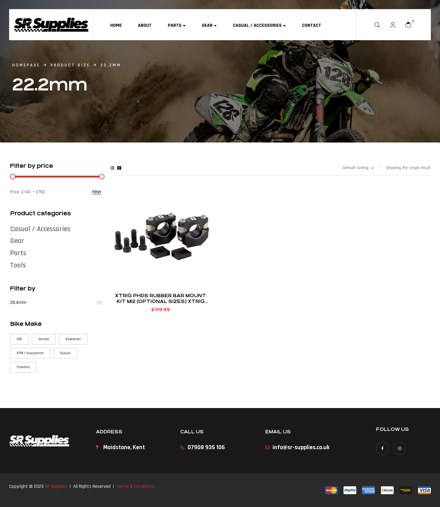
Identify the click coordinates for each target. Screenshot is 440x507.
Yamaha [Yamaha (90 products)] (23, 367)
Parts (18, 253)
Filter (96, 192)
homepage (26, 65)
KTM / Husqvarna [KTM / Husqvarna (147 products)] (30, 353)
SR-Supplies (56, 486)
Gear (17, 240)
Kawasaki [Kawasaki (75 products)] (73, 339)
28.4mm (18, 302)
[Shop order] (358, 168)
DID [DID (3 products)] (19, 339)
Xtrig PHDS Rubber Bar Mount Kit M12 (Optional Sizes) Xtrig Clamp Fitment (160, 301)
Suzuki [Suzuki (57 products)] (65, 353)
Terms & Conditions (135, 486)
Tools (18, 265)
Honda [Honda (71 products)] (43, 339)
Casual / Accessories (40, 229)
